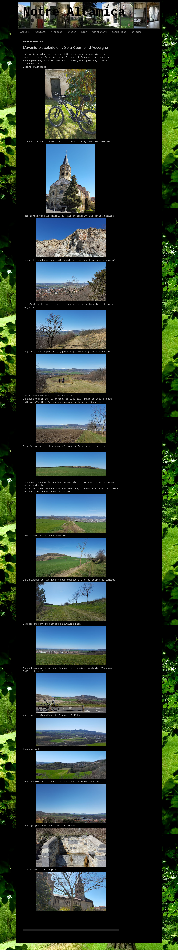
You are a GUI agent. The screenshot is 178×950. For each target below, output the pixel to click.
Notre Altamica (74, 12)
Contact (40, 32)
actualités (119, 32)
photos (71, 32)
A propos (56, 32)
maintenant (99, 32)
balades (136, 32)
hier (84, 32)
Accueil (25, 32)
